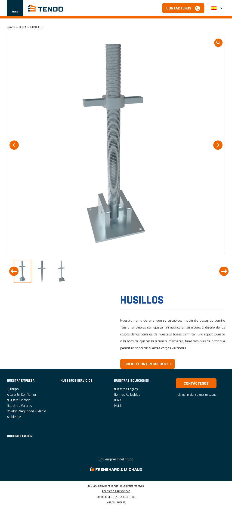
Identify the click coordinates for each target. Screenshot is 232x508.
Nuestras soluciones (131, 380)
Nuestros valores (19, 406)
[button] (22, 271)
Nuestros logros (126, 389)
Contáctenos (178, 8)
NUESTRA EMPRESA (20, 380)
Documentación (19, 436)
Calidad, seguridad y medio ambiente (26, 414)
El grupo (13, 389)
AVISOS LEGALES (116, 502)
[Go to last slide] (14, 271)
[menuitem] (217, 8)
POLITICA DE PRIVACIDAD (116, 491)
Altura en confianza (21, 394)
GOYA (22, 27)
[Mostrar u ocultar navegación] (15, 8)
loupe (218, 43)
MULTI (118, 406)
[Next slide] (224, 271)
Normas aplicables (127, 394)
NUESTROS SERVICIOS (77, 380)
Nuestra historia (19, 400)
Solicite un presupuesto (147, 364)
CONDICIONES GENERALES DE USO (116, 497)
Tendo (11, 27)
